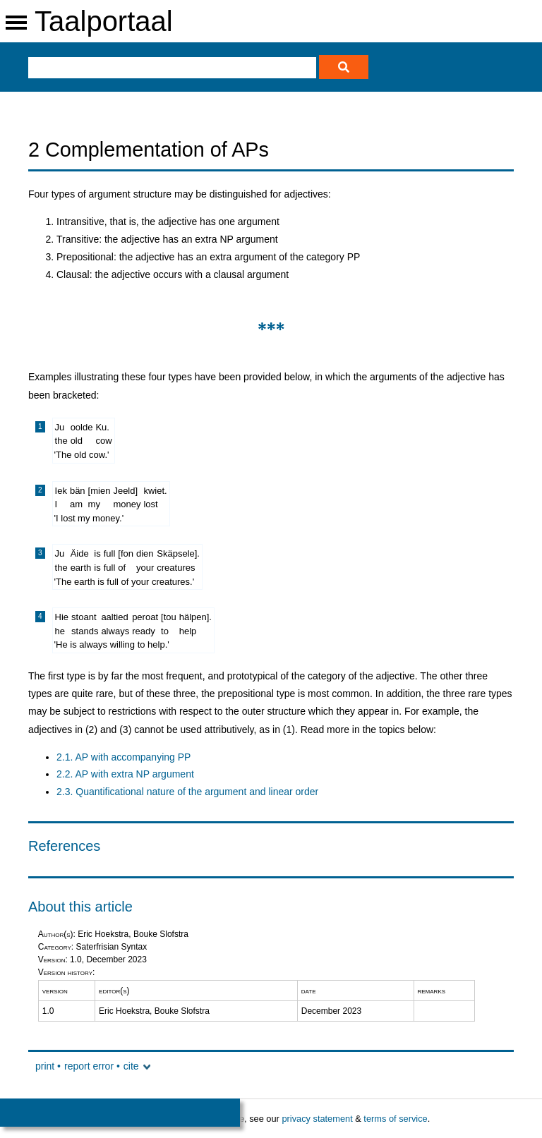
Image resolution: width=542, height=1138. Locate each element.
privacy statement (317, 1118)
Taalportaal (104, 21)
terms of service (395, 1118)
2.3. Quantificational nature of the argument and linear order (187, 791)
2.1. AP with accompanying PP (123, 757)
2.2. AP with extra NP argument (125, 774)
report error (89, 1066)
